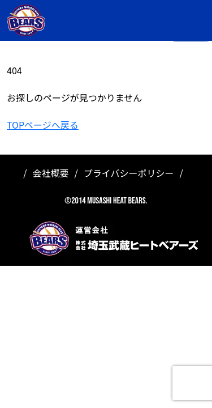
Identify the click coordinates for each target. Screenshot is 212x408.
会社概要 (51, 173)
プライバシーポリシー (129, 173)
